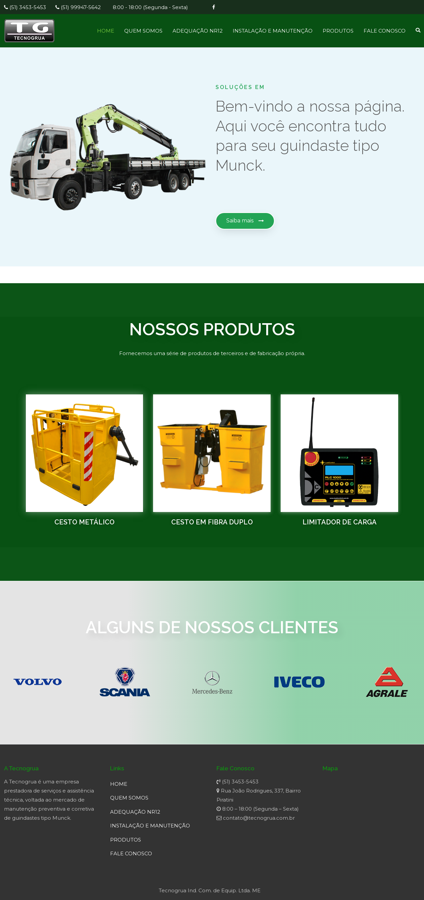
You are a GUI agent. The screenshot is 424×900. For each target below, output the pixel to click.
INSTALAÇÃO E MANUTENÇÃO (273, 31)
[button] (245, 220)
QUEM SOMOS (143, 31)
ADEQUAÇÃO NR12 (198, 31)
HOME (105, 31)
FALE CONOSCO (385, 31)
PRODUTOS (338, 31)
